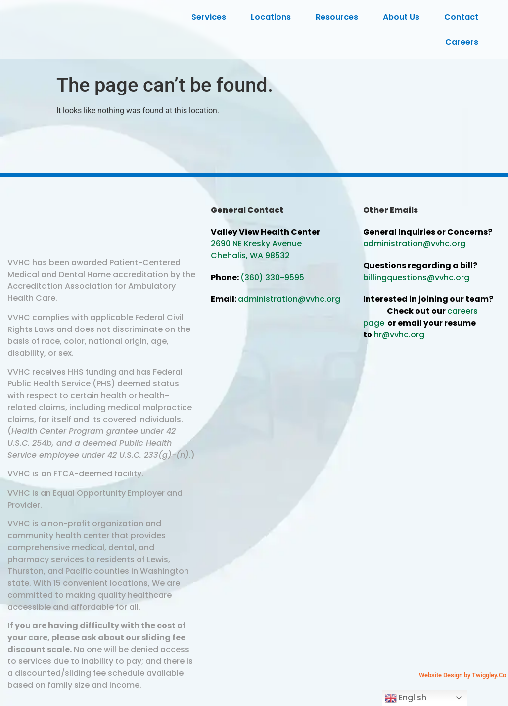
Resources (339, 17)
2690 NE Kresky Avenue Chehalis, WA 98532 (256, 249)
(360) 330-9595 (272, 277)
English (405, 698)
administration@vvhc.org (289, 299)
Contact (463, 17)
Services (211, 17)
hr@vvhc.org (399, 334)
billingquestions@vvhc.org (416, 277)
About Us (403, 17)
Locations (273, 17)
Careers (464, 41)
